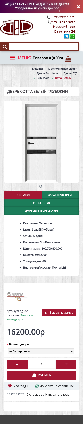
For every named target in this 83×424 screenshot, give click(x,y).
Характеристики (60, 195)
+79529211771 (62, 17)
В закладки (21, 386)
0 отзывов (34, 394)
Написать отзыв (57, 394)
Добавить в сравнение (57, 386)
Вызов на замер (59, 312)
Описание (22, 195)
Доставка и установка (41, 211)
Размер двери (19, 344)
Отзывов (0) (41, 203)
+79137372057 (63, 21)
